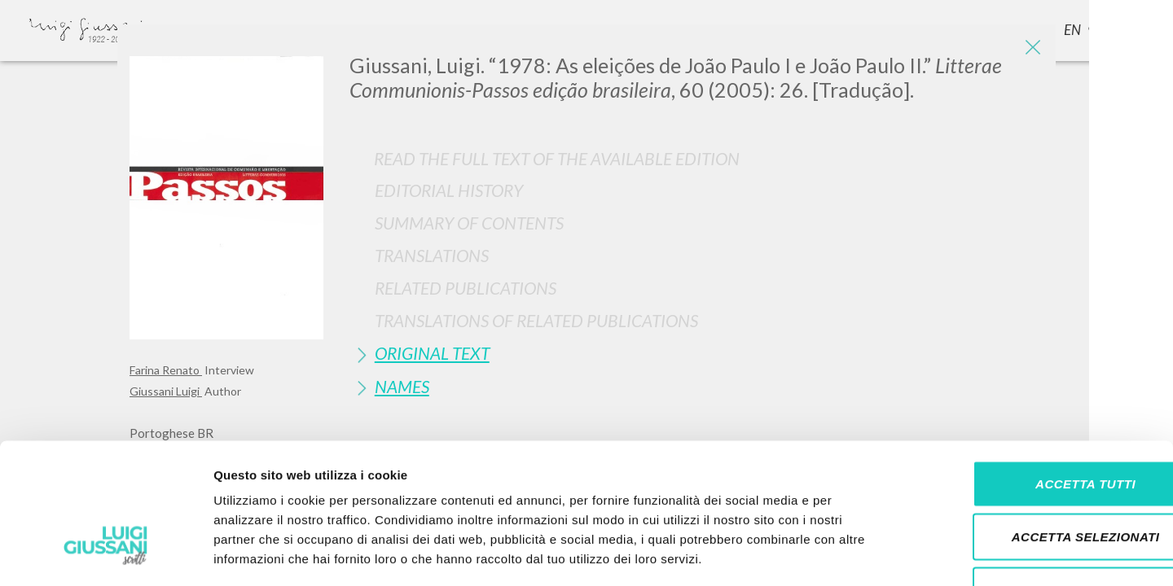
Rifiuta (1037, 479)
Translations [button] (432, 255)
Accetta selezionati (1037, 426)
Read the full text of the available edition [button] (557, 158)
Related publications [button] (465, 287)
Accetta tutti (1036, 372)
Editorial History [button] (449, 190)
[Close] (1031, 49)
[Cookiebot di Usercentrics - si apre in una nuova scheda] (105, 554)
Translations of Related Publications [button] (536, 320)
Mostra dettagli (857, 554)
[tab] (696, 190)
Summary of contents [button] (469, 222)
